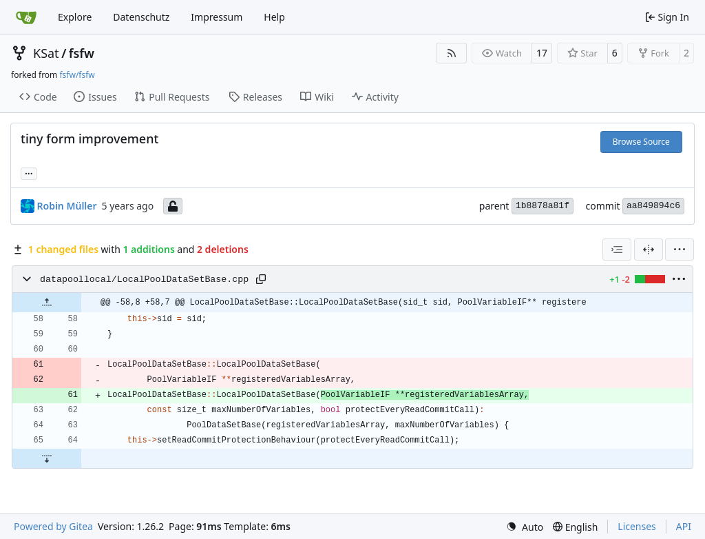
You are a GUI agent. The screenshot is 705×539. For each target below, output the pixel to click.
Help (274, 16)
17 (541, 52)
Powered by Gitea (53, 526)
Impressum (216, 16)
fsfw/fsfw (76, 75)
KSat (46, 53)
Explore (75, 16)
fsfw (81, 53)
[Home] (26, 17)
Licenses (637, 526)
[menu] (679, 249)
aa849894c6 (653, 206)
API (683, 526)
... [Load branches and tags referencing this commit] (29, 172)
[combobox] (616, 249)
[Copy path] (261, 279)
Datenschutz (141, 16)
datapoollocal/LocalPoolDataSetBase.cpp (144, 279)
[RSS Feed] (451, 53)
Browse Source (641, 142)
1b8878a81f (542, 206)
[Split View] (648, 249)
